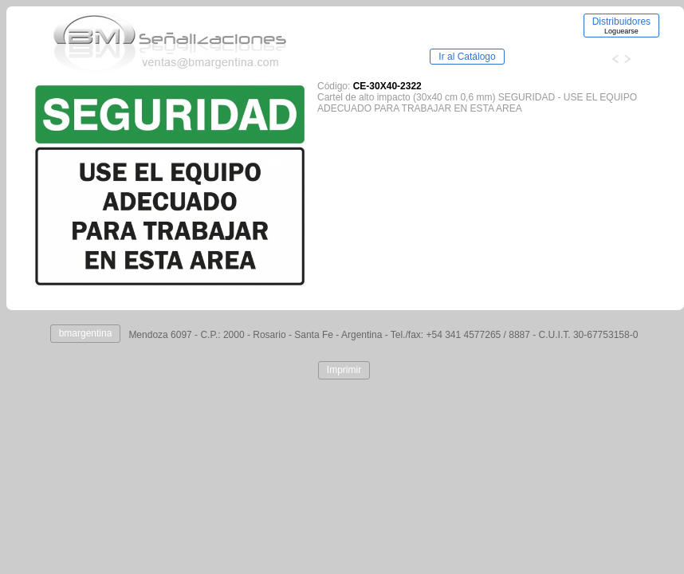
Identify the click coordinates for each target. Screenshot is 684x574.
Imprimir (344, 369)
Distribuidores (621, 25)
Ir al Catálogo (466, 56)
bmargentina (85, 333)
